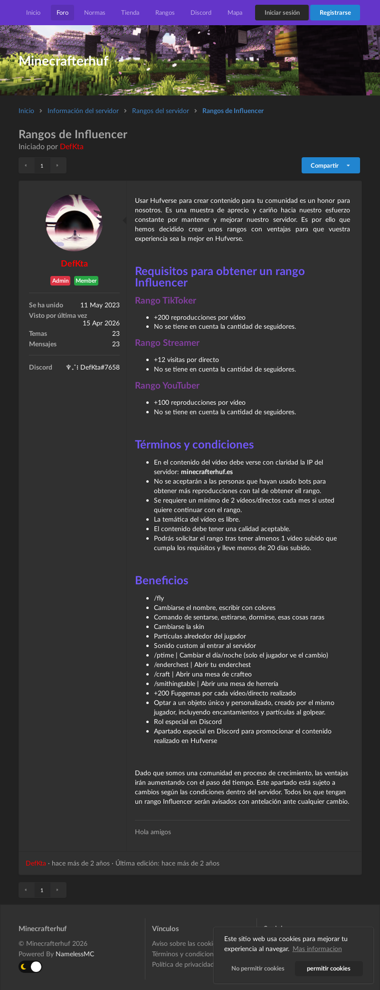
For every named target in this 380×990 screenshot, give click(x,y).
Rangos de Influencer (233, 110)
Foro (62, 12)
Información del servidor (83, 110)
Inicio (33, 12)
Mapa (235, 12)
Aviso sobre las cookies (185, 943)
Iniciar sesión (282, 12)
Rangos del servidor (160, 110)
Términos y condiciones (186, 954)
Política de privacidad (183, 964)
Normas (94, 12)
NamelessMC (75, 954)
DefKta (72, 146)
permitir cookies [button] (329, 968)
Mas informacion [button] (317, 948)
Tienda (130, 12)
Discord (200, 12)
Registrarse (335, 12)
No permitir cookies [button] (258, 968)
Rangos (165, 12)
